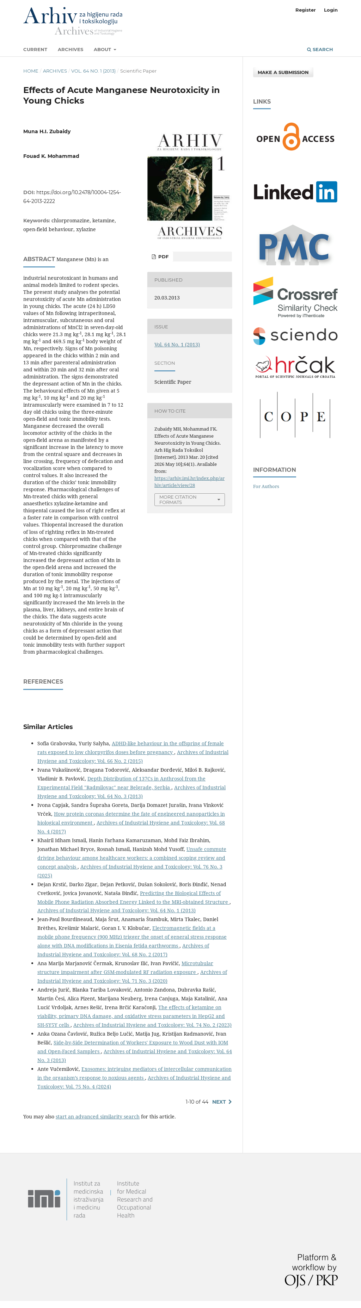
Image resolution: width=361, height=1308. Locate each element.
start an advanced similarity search (98, 1116)
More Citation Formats (178, 499)
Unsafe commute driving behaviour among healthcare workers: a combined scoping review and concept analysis (131, 858)
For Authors (266, 486)
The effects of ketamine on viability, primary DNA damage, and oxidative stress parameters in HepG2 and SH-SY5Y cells (131, 1016)
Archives (70, 49)
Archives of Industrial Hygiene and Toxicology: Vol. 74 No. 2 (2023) (152, 1025)
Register (305, 10)
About (103, 49)
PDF (163, 256)
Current (35, 49)
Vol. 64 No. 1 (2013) (93, 71)
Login (331, 10)
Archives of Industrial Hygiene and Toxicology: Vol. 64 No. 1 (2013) (116, 910)
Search (320, 49)
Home (30, 71)
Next (219, 1102)
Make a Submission (283, 72)
